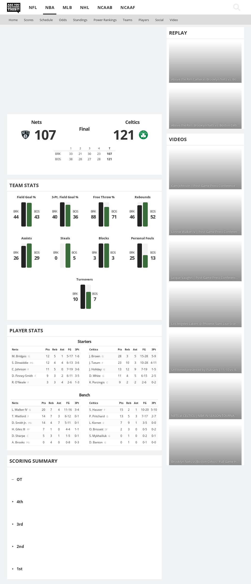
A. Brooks (21, 442)
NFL (33, 7)
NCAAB (104, 7)
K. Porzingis (99, 382)
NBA (49, 7)
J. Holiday (97, 369)
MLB (67, 7)
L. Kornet (97, 423)
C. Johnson (21, 369)
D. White (97, 376)
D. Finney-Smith (24, 376)
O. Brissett (98, 429)
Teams (127, 20)
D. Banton (98, 442)
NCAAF (127, 7)
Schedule (46, 20)
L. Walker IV (21, 409)
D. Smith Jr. (22, 423)
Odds (63, 20)
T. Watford (21, 416)
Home (13, 20)
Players (144, 20)
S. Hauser (97, 409)
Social (159, 20)
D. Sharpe (20, 436)
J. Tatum (96, 362)
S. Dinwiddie (23, 362)
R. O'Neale (21, 382)
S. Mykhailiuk (100, 436)
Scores (28, 20)
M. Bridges (21, 356)
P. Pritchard (99, 416)
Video (174, 20)
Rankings (105, 20)
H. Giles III (21, 429)
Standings (80, 20)
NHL (84, 7)
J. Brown (96, 356)
